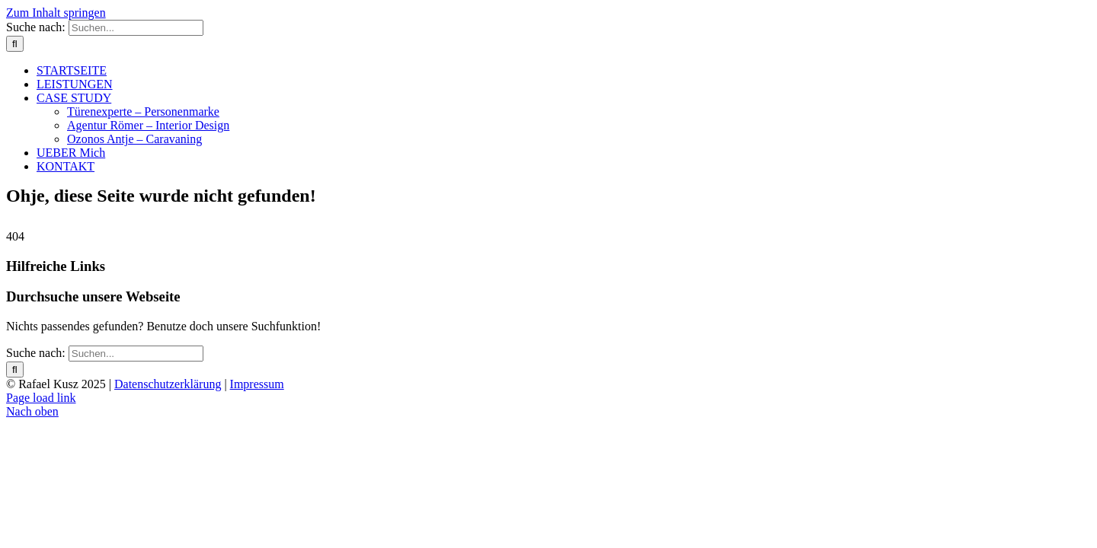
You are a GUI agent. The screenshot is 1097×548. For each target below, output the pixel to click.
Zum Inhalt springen (56, 12)
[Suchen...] (136, 28)
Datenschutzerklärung (167, 384)
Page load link (41, 397)
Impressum (257, 384)
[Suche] (15, 44)
